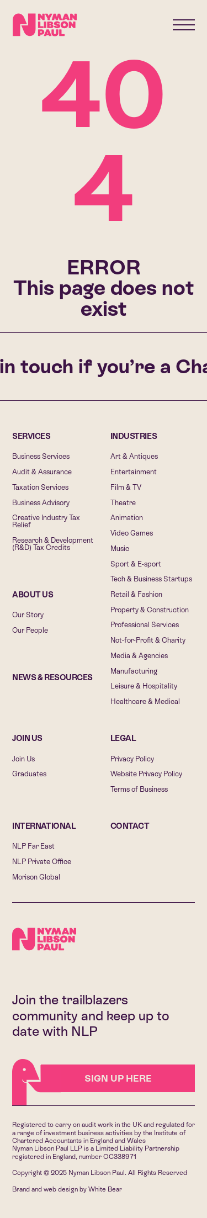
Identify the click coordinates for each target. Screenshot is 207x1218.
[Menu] (183, 25)
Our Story (28, 615)
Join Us (27, 738)
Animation (126, 517)
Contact (130, 826)
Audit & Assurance (42, 472)
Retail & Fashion (136, 594)
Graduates (29, 774)
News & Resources (52, 677)
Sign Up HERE (96, 1078)
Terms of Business (139, 789)
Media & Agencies (139, 656)
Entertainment (133, 472)
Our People (30, 630)
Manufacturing (133, 671)
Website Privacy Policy (146, 774)
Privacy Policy (132, 759)
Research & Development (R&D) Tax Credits (52, 544)
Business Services (41, 456)
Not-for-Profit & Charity (147, 640)
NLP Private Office (41, 861)
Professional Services (144, 625)
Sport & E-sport (135, 564)
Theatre (123, 503)
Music (119, 548)
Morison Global (36, 877)
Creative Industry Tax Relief (46, 521)
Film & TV (125, 487)
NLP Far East (33, 846)
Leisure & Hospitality (143, 686)
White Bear (105, 1189)
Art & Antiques (134, 456)
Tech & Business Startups (151, 579)
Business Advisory (41, 503)
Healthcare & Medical (145, 701)
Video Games (131, 533)
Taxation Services (40, 487)
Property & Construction (149, 610)
